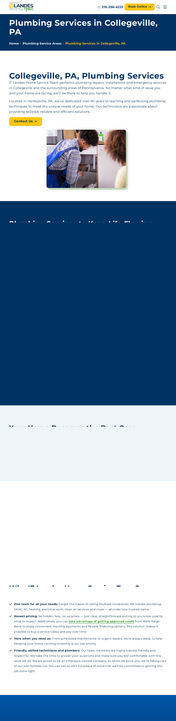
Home (14, 43)
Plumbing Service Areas (42, 43)
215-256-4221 (110, 7)
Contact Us (23, 121)
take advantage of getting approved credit (101, 621)
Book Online (137, 6)
